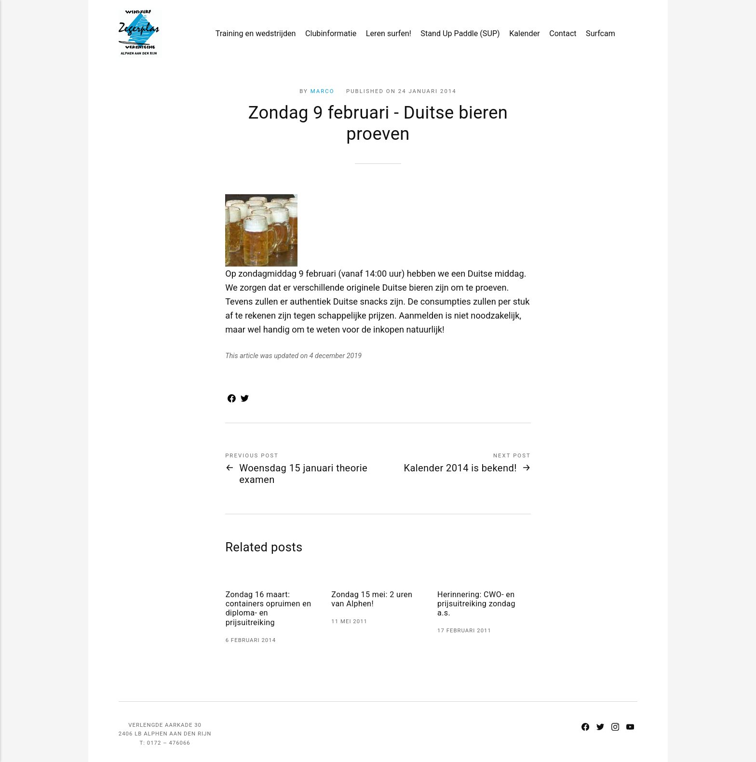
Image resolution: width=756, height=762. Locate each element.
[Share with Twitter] (244, 399)
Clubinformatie (330, 33)
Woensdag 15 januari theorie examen (303, 473)
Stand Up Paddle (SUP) (460, 33)
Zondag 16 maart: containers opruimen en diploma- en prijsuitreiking (268, 608)
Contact (563, 33)
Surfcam (600, 33)
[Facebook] (585, 728)
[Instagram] (615, 728)
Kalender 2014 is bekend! (460, 468)
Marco (322, 91)
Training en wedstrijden (256, 33)
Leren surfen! (388, 33)
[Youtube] (629, 728)
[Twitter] (600, 728)
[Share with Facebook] (231, 399)
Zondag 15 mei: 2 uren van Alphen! (371, 599)
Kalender (524, 33)
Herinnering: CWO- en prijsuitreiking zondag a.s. (476, 604)
